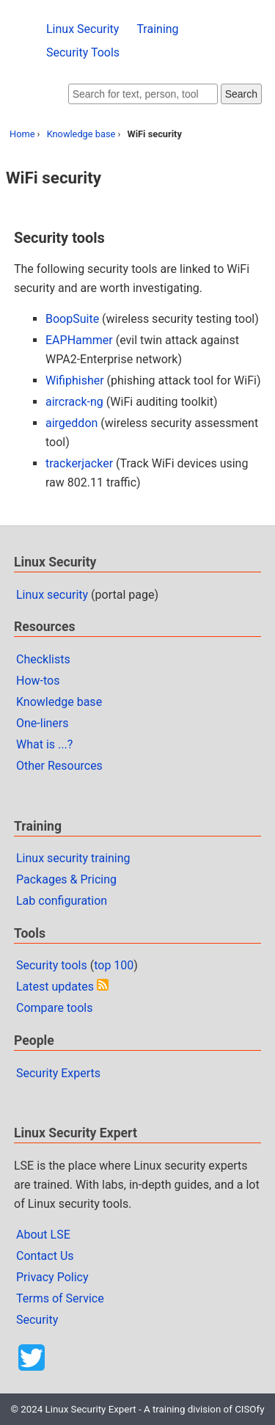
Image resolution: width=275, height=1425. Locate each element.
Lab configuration (61, 901)
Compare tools (54, 1008)
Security (37, 1320)
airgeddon (71, 423)
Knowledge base (81, 133)
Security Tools (83, 52)
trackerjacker (79, 463)
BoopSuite (72, 319)
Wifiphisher (74, 380)
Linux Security (82, 29)
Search (241, 94)
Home (22, 133)
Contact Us (45, 1256)
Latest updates (55, 987)
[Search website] (143, 94)
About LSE (43, 1235)
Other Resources (59, 766)
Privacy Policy (52, 1277)
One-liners (42, 723)
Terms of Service (60, 1298)
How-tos (37, 681)
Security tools (51, 965)
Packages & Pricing (66, 879)
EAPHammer (79, 340)
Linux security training (73, 858)
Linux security (52, 595)
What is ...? (44, 744)
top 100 (113, 965)
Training (157, 29)
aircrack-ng (74, 402)
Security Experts (58, 1073)
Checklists (43, 659)
